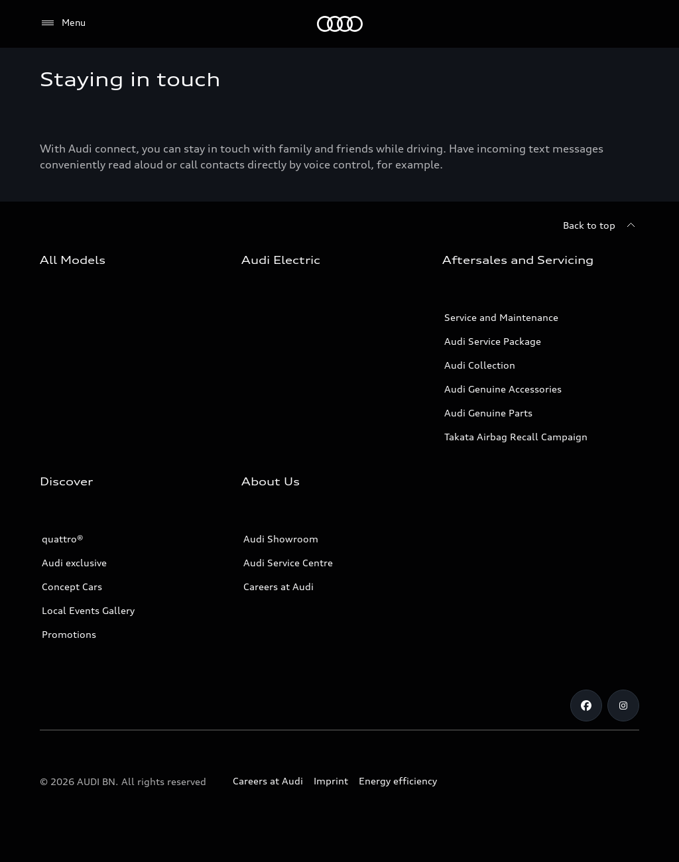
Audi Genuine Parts (488, 412)
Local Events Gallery (88, 610)
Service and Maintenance (501, 317)
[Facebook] (586, 705)
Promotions (69, 634)
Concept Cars (72, 586)
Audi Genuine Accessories (503, 389)
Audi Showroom (280, 538)
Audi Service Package (492, 341)
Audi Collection (479, 365)
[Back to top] (601, 225)
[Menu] (63, 23)
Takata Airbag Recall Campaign (515, 436)
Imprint (331, 780)
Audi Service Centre (288, 562)
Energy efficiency (398, 780)
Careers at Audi (278, 586)
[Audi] (340, 24)
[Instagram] (623, 705)
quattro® (63, 538)
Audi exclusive (74, 562)
